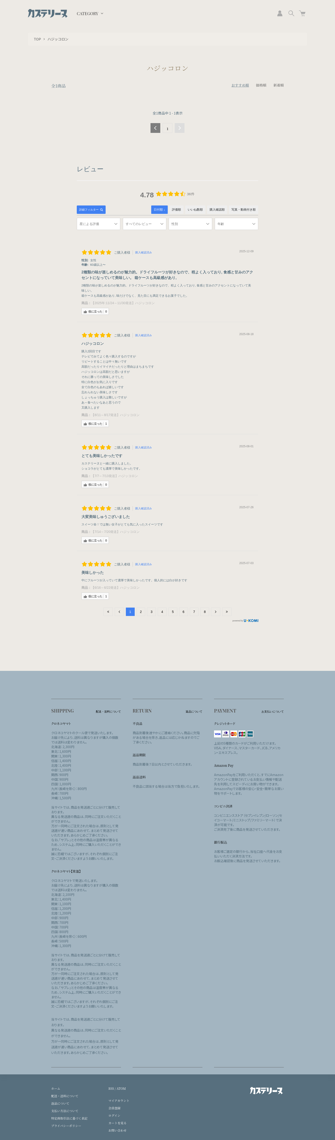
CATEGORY (87, 13)
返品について (60, 1103)
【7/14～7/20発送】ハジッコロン (115, 532)
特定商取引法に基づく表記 (69, 1118)
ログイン (114, 1115)
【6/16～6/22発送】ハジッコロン (115, 587)
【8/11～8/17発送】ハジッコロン (115, 415)
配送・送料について (64, 1096)
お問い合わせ (117, 1130)
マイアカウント (118, 1100)
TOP (37, 39)
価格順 (261, 85)
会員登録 (114, 1108)
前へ (155, 128)
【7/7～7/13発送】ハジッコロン (114, 476)
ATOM (121, 1088)
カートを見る (117, 1123)
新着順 (278, 85)
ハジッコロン (57, 39)
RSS (111, 1088)
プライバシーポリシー (66, 1125)
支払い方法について (64, 1111)
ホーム (55, 1088)
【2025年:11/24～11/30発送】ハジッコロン (123, 303)
